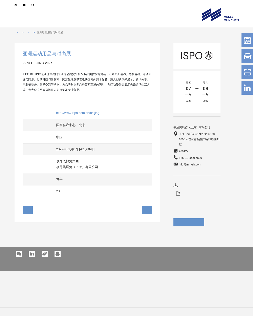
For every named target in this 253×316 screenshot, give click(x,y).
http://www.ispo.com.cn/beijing (77, 113)
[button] (32, 254)
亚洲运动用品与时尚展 (50, 32)
